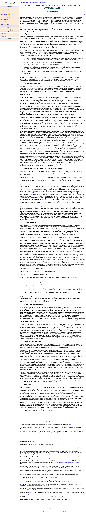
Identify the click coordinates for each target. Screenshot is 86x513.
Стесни (30, 2)
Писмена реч (3, 36)
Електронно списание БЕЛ (6, 12)
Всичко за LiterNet (4, 39)
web (83, 14)
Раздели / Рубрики (4, 21)
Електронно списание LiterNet (6, 11)
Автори (2, 22)
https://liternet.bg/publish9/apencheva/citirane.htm (32, 494)
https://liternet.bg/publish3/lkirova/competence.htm (36, 454)
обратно (47, 421)
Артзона (2, 34)
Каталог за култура (4, 33)
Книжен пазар (3, 27)
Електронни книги (4, 19)
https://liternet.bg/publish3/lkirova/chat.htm (69, 462)
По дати (2, 17)
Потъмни (40, 2)
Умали (36, 2)
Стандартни (44, 2)
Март (6, 17)
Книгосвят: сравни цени (5, 29)
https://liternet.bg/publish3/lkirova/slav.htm (49, 467)
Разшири (26, 2)
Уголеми (33, 2)
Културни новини (4, 14)
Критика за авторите (5, 24)
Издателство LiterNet (5, 7)
